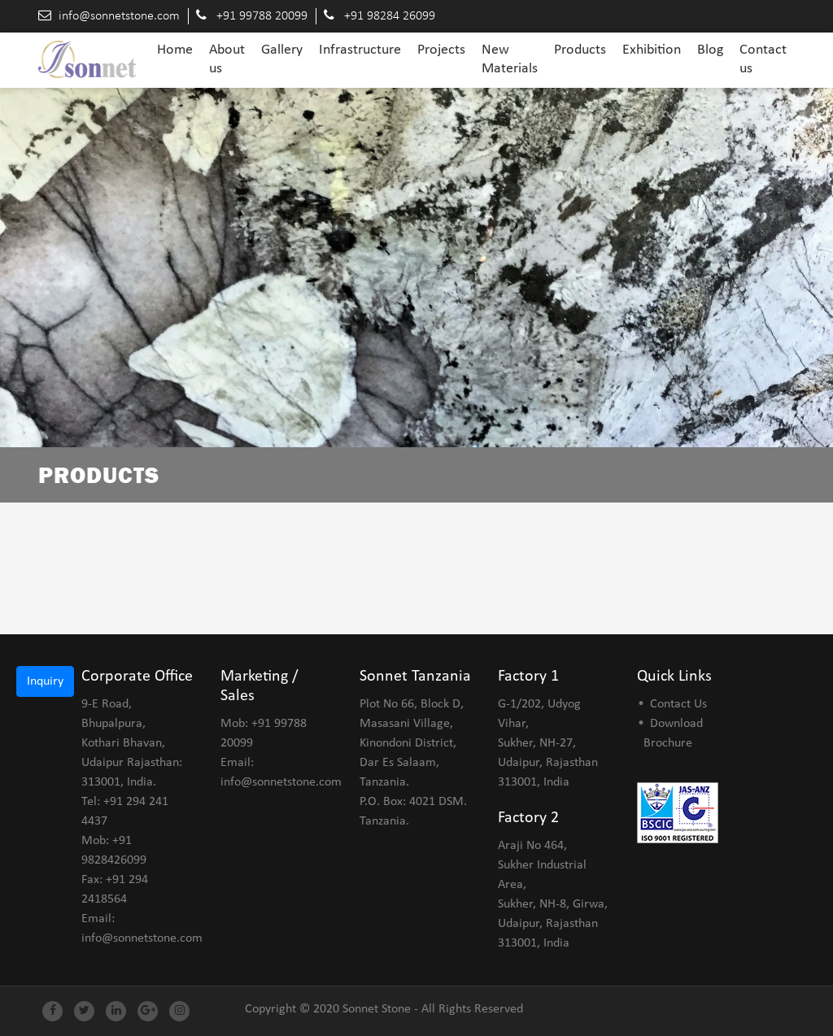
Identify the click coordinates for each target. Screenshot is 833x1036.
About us (227, 59)
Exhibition (651, 50)
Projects (441, 50)
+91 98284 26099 (389, 16)
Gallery (282, 50)
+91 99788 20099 (261, 16)
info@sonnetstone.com (119, 16)
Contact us (763, 59)
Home (175, 49)
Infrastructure (360, 50)
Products (580, 50)
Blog (710, 50)
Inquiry (45, 681)
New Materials (510, 59)
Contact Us (678, 704)
